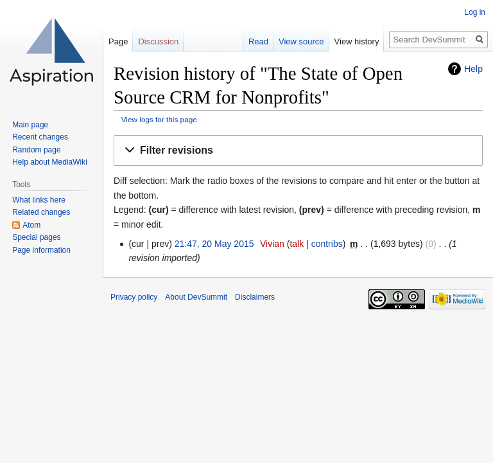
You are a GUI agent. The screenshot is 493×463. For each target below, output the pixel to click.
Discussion (158, 41)
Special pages (36, 237)
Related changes (41, 212)
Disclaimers (255, 297)
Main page (30, 124)
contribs (327, 244)
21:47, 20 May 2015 (214, 244)
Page (118, 41)
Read (258, 41)
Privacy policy (133, 297)
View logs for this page (159, 119)
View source (301, 41)
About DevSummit (196, 297)
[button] (298, 150)
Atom (31, 225)
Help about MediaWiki (49, 162)
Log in (474, 12)
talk (297, 244)
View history (356, 41)
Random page (36, 149)
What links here (38, 199)
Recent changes (40, 136)
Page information (41, 250)
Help (473, 69)
